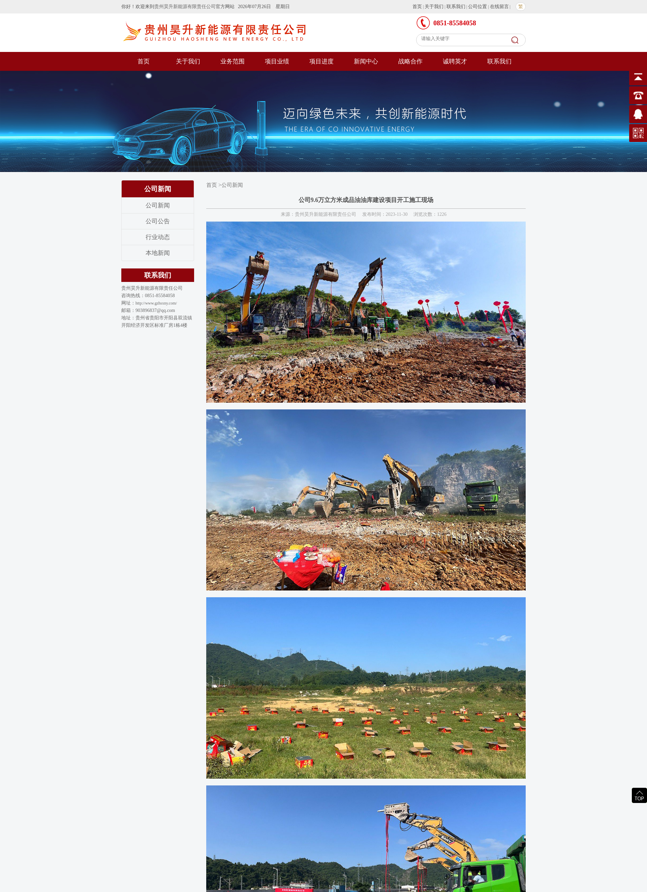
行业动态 (158, 237)
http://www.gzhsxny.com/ (156, 303)
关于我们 (434, 6)
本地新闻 (158, 253)
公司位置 (477, 6)
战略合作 (410, 61)
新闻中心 (366, 61)
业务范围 (232, 61)
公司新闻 (158, 205)
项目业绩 (277, 61)
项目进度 (321, 61)
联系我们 (455, 6)
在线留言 (499, 6)
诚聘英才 (455, 61)
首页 (417, 6)
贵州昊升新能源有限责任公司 (185, 6)
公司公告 (158, 221)
